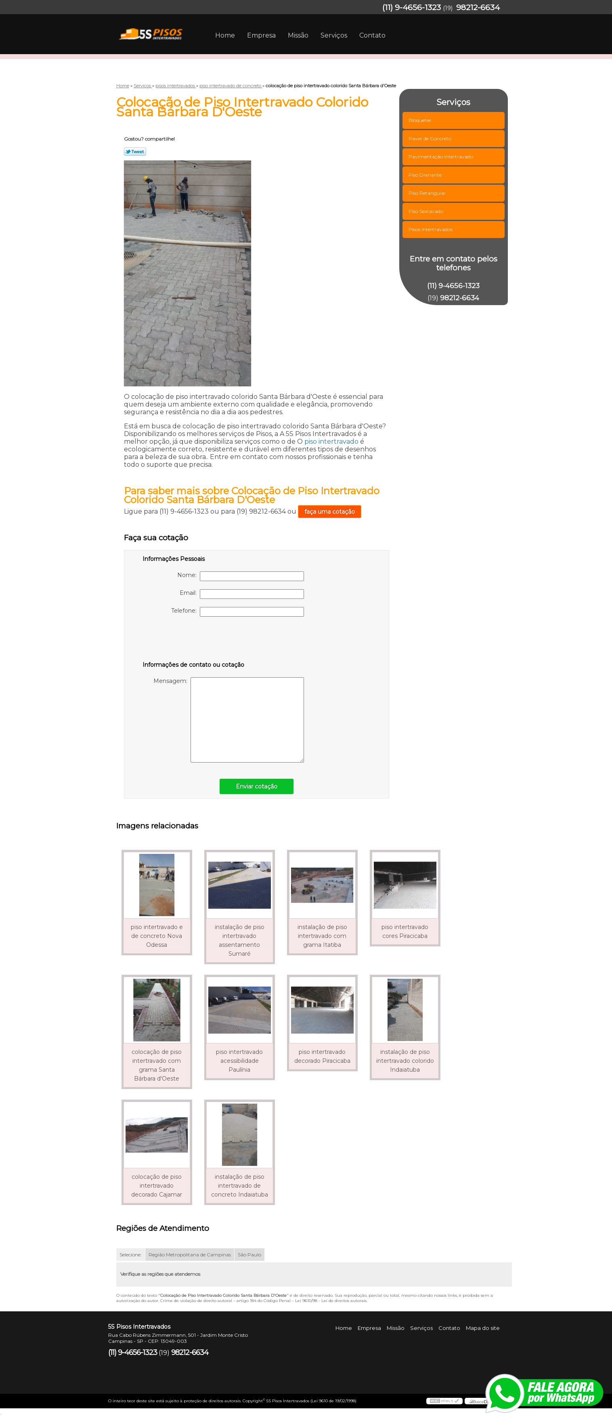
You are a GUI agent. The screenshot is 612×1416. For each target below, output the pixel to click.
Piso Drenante (426, 175)
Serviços (334, 35)
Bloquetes (420, 120)
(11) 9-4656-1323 (411, 7)
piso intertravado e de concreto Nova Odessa (157, 935)
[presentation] (193, 640)
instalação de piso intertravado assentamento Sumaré (239, 940)
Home (225, 35)
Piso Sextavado (426, 211)
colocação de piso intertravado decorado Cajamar (156, 1185)
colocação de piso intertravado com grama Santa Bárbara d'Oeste (157, 1065)
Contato (372, 35)
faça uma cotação (329, 511)
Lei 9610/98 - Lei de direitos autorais (331, 1300)
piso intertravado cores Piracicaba (404, 931)
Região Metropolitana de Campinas (190, 1255)
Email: (242, 594)
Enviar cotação (256, 786)
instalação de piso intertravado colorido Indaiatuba (405, 1060)
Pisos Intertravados (431, 229)
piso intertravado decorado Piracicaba (322, 1056)
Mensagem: (228, 720)
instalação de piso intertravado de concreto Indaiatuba (239, 1185)
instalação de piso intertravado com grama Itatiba (322, 935)
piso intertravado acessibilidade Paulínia (239, 1060)
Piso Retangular (428, 193)
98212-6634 (478, 7)
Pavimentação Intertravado (441, 157)
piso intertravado (331, 441)
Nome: (240, 576)
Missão (298, 35)
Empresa (261, 35)
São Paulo (249, 1255)
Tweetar (135, 152)
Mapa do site (483, 1328)
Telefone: (237, 612)
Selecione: (130, 1255)
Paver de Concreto (431, 138)
